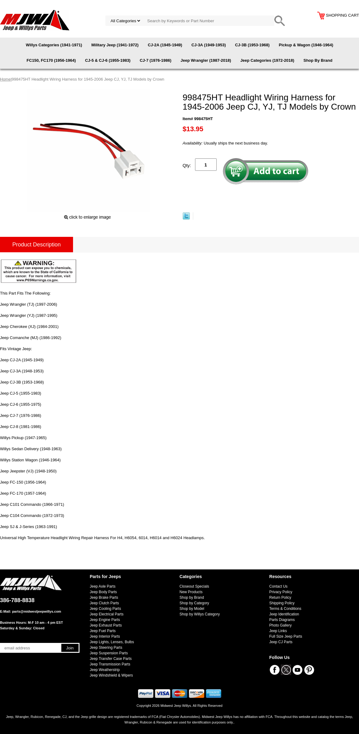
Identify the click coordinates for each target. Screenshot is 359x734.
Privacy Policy (280, 592)
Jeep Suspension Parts (109, 653)
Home (5, 79)
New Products (191, 592)
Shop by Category (194, 603)
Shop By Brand (318, 60)
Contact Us (278, 586)
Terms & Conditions (285, 608)
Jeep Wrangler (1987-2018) (206, 60)
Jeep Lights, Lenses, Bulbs (112, 642)
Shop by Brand (192, 597)
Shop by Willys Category (200, 614)
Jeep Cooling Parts (105, 608)
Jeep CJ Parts (280, 642)
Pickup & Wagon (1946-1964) (306, 45)
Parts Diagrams (282, 620)
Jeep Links (278, 631)
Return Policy (280, 597)
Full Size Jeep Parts (285, 636)
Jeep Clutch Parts (104, 603)
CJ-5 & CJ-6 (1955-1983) (107, 60)
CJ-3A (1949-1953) (208, 45)
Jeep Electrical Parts (106, 614)
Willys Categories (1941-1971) (54, 45)
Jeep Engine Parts (105, 620)
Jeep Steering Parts (106, 647)
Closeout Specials (194, 586)
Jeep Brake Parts (104, 597)
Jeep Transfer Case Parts (111, 658)
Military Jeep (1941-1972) (114, 45)
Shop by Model (192, 608)
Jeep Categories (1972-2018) (267, 60)
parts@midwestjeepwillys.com (36, 611)
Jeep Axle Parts (102, 586)
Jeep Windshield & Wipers (111, 675)
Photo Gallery (280, 625)
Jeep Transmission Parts (110, 664)
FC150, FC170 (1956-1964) (51, 60)
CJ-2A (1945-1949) (165, 45)
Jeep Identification (284, 614)
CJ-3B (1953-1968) (252, 45)
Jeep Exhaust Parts (106, 625)
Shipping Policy (282, 603)
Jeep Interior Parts (105, 636)
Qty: (187, 165)
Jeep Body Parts (103, 592)
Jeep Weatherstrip (105, 670)
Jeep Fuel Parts (103, 631)
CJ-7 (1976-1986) (155, 60)
